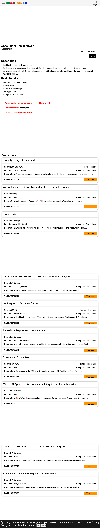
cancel (43, 525)
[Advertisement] (51, 25)
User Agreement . (26, 525)
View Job (90, 180)
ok (38, 525)
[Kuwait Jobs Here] (17, 4)
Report (93, 56)
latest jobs (24, 108)
